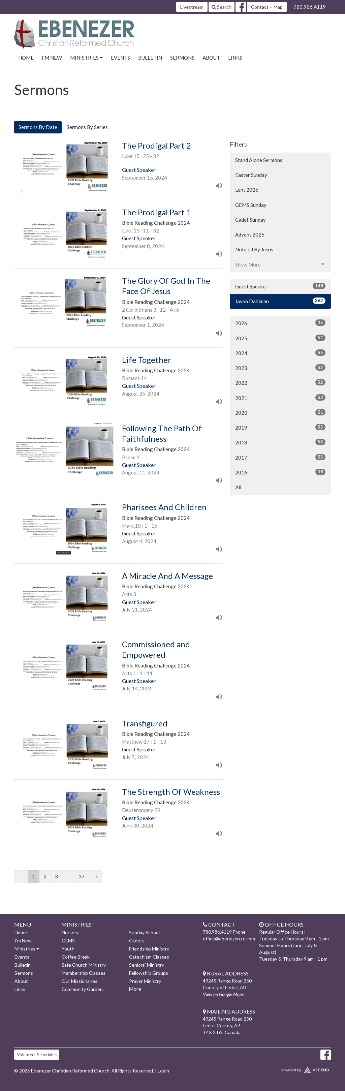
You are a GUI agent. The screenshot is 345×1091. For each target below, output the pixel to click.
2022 (280, 382)
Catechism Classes (149, 957)
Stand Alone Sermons (258, 160)
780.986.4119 (309, 7)
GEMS (68, 940)
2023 (280, 367)
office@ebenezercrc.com (229, 938)
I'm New (52, 58)
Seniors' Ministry (146, 965)
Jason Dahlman (280, 301)
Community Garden (82, 989)
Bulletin (150, 58)
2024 (280, 352)
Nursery (70, 932)
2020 (280, 412)
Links (235, 58)
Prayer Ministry (145, 981)
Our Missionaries (79, 981)
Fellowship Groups (148, 973)
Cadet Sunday (250, 220)
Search (221, 7)
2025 (280, 338)
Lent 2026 (246, 190)
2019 (280, 427)
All (238, 487)
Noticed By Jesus (254, 249)
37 (82, 876)
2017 (280, 457)
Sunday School (144, 932)
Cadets (137, 940)
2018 (280, 442)
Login (163, 1070)
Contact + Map (267, 7)
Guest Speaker (280, 286)
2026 (280, 322)
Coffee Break (76, 957)
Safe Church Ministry (84, 965)
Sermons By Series (87, 127)
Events (120, 58)
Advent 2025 (249, 234)
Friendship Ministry (149, 949)
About (211, 58)
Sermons (182, 58)
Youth (68, 949)
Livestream (191, 7)
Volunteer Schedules (37, 1054)
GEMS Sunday (250, 205)
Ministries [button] (86, 58)
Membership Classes (83, 973)
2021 (280, 397)
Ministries (26, 949)
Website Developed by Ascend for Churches (294, 1068)
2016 (280, 472)
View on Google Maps (223, 994)
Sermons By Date (38, 127)
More (135, 989)
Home (26, 58)
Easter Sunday (251, 175)
